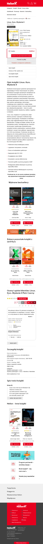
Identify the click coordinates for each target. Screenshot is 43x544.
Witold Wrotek (15, 275)
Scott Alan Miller (15, 217)
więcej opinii (13, 343)
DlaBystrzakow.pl (27, 512)
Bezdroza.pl (14, 515)
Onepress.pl (15, 510)
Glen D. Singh (28, 217)
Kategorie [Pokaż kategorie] (9, 8)
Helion (29, 35)
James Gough (13, 438)
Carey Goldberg (31, 438)
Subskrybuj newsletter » (26, 477)
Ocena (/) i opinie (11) (16, 70)
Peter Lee (25, 438)
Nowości (22, 11)
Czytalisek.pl (15, 520)
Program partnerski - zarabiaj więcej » (26, 464)
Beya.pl (25, 517)
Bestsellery (28, 11)
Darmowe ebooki (11, 14)
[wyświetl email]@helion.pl (15, 533)
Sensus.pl (25, 510)
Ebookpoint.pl (26, 515)
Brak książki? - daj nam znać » (25, 470)
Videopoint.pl (15, 517)
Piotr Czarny (26, 30)
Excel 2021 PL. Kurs (15, 271)
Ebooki (19, 8)
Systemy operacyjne (12, 370)
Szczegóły (13, 73)
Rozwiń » (30, 316)
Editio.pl (14, 512)
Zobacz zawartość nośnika (14, 364)
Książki (15, 8)
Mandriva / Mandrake (29, 371)
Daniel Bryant (20, 438)
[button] (33, 195)
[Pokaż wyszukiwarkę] (28, 3)
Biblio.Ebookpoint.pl (16, 522)
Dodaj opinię (22, 298)
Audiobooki (10, 11)
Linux (20, 370)
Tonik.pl (17, 538)
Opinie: (22, 42)
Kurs (21, 33)
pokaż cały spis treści (15, 398)
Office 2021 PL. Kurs (28, 271)
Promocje (16, 11)
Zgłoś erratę (10, 366)
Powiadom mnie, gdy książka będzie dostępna (21, 55)
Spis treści (13, 76)
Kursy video (25, 8)
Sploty (24, 520)
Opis (12, 68)
